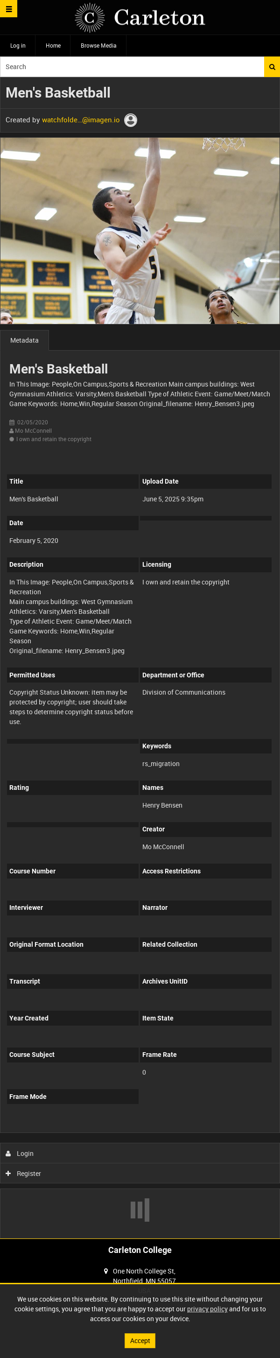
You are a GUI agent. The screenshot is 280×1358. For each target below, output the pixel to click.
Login (20, 1153)
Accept (140, 1340)
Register (24, 1173)
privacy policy (207, 1308)
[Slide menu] (8, 8)
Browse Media (99, 45)
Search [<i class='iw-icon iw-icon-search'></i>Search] (272, 66)
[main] (140, 657)
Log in (18, 45)
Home (53, 45)
